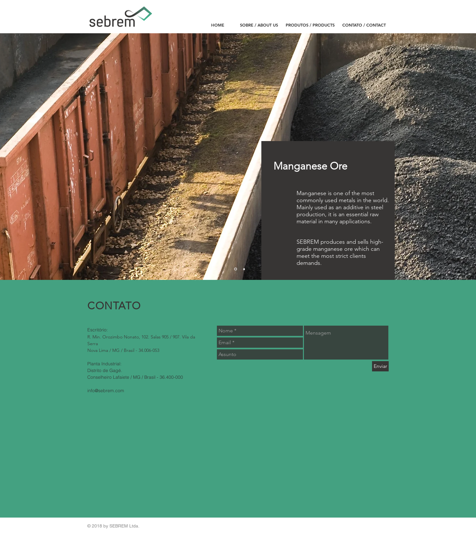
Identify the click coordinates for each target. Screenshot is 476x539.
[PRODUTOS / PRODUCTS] (310, 25)
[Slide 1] (235, 269)
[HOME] (217, 25)
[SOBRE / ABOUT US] (259, 25)
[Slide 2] (244, 269)
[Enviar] (380, 366)
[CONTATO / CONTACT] (364, 25)
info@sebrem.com (105, 390)
